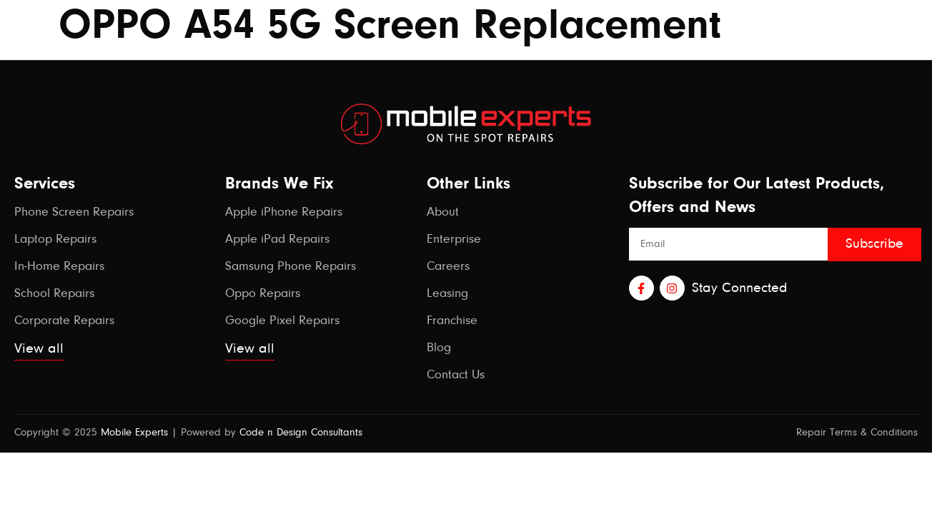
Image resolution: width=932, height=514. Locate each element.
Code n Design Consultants (300, 433)
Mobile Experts (134, 433)
